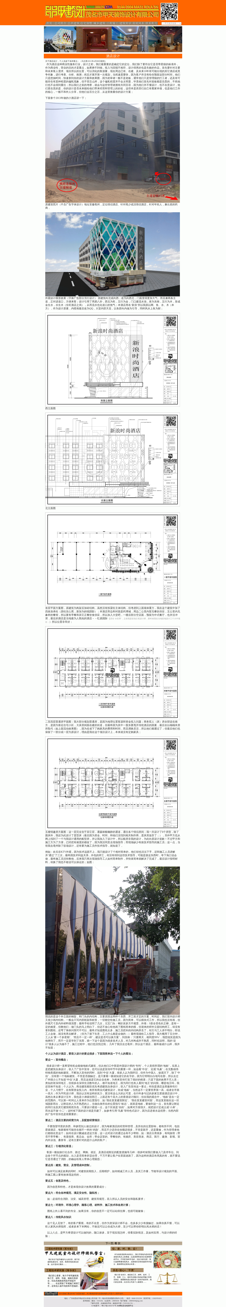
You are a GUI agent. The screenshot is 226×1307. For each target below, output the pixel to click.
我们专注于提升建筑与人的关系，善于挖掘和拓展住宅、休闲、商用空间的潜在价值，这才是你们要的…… (64, 1261)
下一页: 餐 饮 (113, 1243)
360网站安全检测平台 (125, 1306)
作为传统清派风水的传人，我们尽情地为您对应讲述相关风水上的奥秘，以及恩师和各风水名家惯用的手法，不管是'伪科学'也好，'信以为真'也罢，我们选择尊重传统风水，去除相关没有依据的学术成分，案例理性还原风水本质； (133, 1259)
